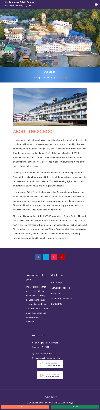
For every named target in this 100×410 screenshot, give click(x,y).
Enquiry (75, 407)
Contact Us (56, 304)
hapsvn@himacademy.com (48, 358)
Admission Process (60, 288)
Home (34, 77)
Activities (55, 293)
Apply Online (25, 407)
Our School (47, 77)
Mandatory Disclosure (61, 298)
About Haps (56, 282)
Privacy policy (50, 397)
